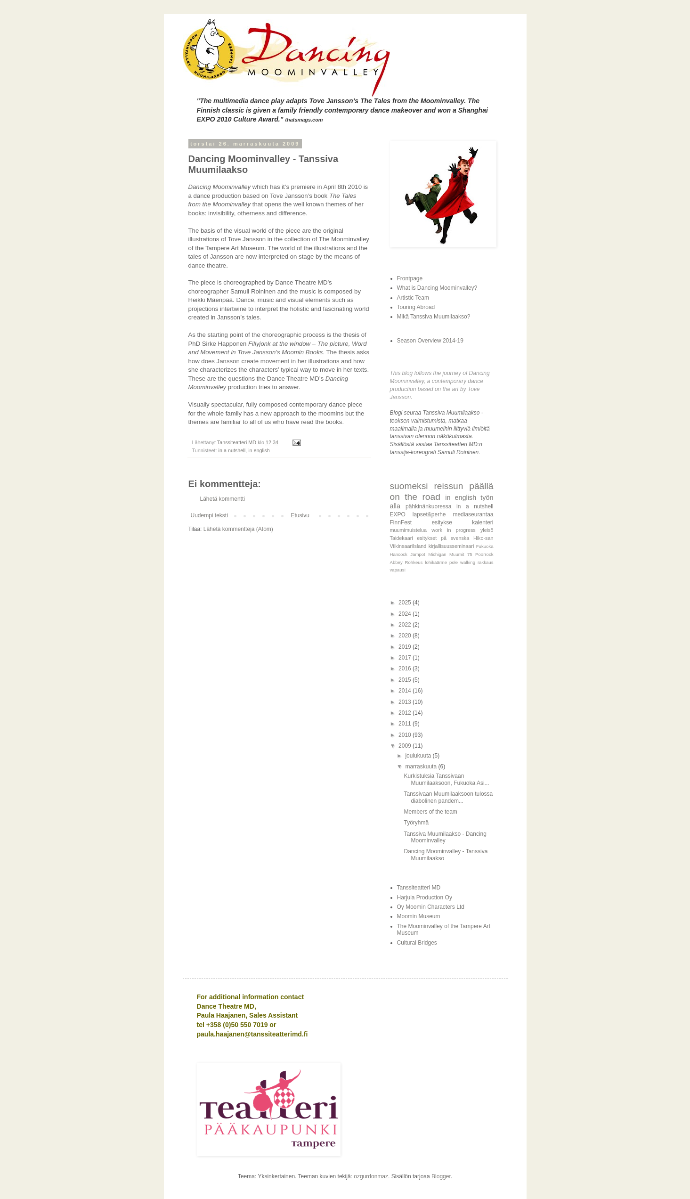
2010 (405, 735)
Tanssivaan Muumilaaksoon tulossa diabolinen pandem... (448, 797)
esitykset (427, 538)
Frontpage (410, 278)
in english (259, 450)
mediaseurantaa (473, 514)
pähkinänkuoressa (428, 506)
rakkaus (486, 562)
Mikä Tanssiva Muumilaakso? (434, 316)
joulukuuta (418, 755)
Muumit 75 (460, 554)
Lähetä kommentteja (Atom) (238, 529)
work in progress (453, 530)
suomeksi (409, 486)
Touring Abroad (416, 307)
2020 (405, 635)
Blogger (441, 1176)
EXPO (398, 514)
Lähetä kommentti (222, 499)
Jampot (417, 554)
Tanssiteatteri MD (419, 887)
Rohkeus (414, 562)
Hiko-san (483, 538)
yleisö (487, 530)
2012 (405, 713)
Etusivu (300, 515)
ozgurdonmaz (371, 1176)
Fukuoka (485, 546)
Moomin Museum (418, 916)
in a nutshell (232, 450)
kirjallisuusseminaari (451, 546)
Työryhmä (416, 822)
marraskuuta (421, 766)
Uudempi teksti (209, 515)
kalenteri (482, 522)
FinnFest (401, 522)
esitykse (441, 522)
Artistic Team (413, 297)
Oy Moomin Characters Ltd (430, 907)
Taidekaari (401, 538)
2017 (405, 657)
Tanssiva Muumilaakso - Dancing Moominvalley (445, 837)
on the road (415, 497)
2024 (405, 614)
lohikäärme (436, 562)
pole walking (462, 562)
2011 (405, 723)
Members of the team (430, 811)
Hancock (398, 554)
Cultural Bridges (417, 942)
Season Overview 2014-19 (430, 340)
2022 (405, 624)
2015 (405, 680)
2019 (405, 647)
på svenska (455, 538)
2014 (405, 690)
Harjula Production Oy (424, 897)
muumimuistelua (408, 530)
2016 (405, 668)
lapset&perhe (429, 514)
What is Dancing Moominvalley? (437, 288)
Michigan (437, 554)
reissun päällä (463, 486)
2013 (405, 702)
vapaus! (398, 569)
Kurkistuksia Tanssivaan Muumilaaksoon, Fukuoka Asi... (446, 779)
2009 (405, 745)
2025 (405, 602)
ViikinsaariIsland (408, 546)
